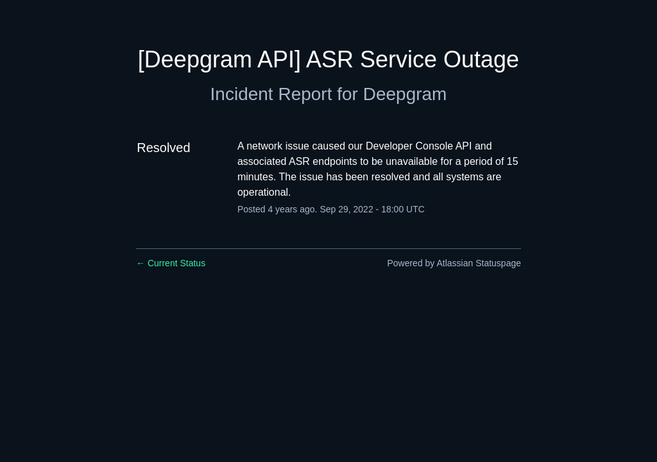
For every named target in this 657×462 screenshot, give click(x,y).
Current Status (170, 263)
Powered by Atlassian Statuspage (454, 263)
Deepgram (405, 94)
